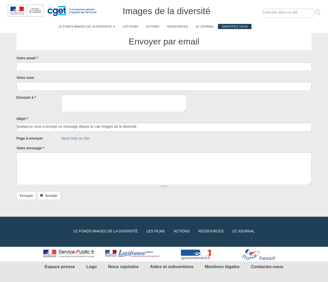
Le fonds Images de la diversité (86, 26)
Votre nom (25, 78)
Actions (152, 26)
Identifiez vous (234, 26)
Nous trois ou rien (76, 138)
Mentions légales (222, 266)
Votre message (30, 148)
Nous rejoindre (123, 266)
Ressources (177, 26)
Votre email (27, 58)
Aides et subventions (172, 266)
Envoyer (26, 196)
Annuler (48, 196)
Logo (91, 266)
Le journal (205, 26)
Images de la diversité (166, 11)
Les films (130, 26)
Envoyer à (26, 97)
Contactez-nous (267, 266)
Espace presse (60, 266)
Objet (22, 119)
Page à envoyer (29, 138)
